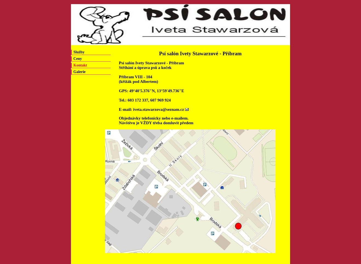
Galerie (79, 72)
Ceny (77, 59)
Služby (78, 52)
